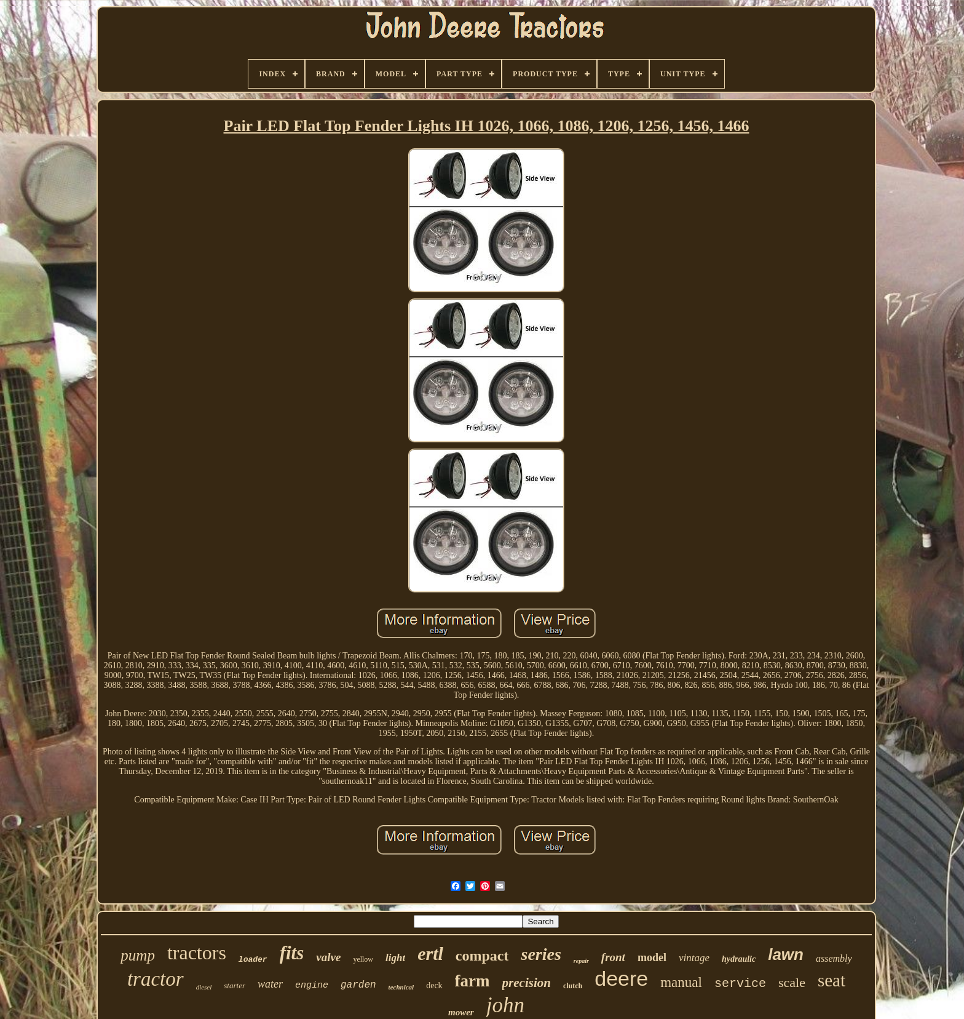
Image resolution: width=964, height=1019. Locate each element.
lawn (786, 954)
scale (791, 982)
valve (328, 957)
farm (472, 981)
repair (581, 960)
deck (434, 985)
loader (253, 959)
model (652, 957)
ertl (430, 953)
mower (461, 1012)
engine (311, 985)
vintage (694, 958)
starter (234, 985)
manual (681, 982)
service (740, 984)
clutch (572, 985)
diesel (204, 987)
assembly (834, 958)
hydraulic (739, 959)
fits (292, 953)
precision (526, 982)
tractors (196, 952)
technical (401, 987)
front (613, 957)
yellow (363, 959)
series (541, 954)
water (270, 984)
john (505, 1005)
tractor (155, 979)
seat (831, 980)
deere (621, 978)
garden (358, 985)
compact (482, 956)
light (395, 958)
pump (137, 955)
